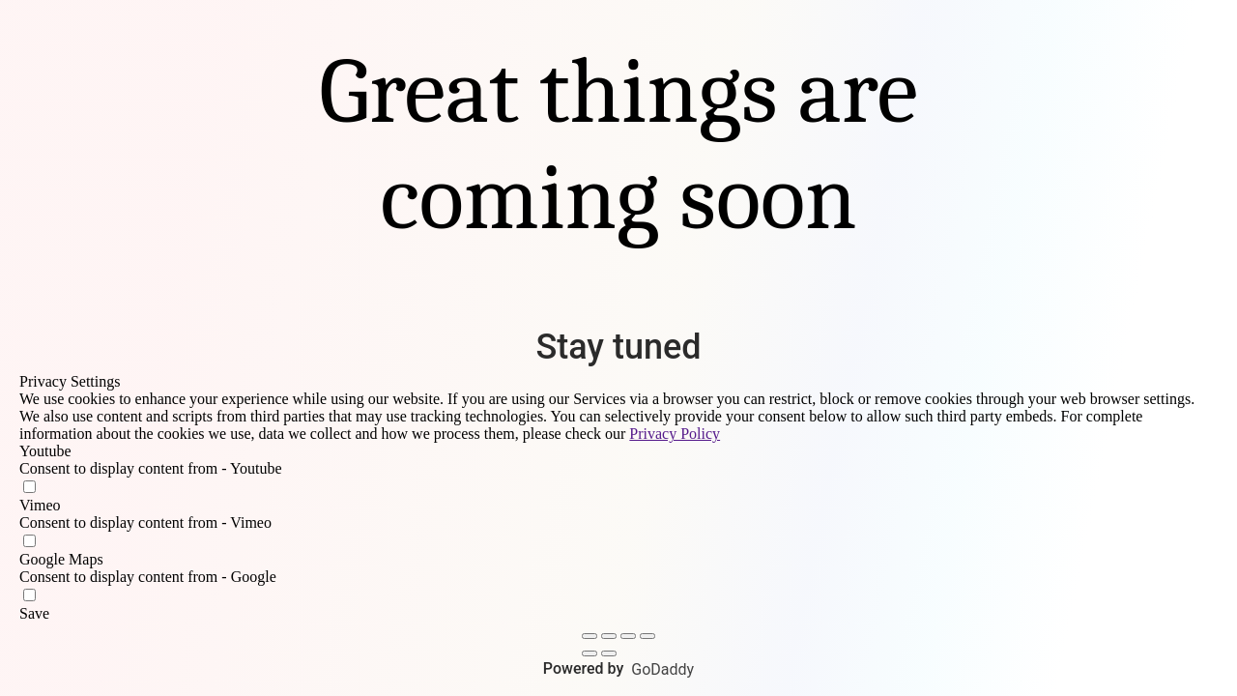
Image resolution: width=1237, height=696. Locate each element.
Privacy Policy (674, 433)
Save (34, 613)
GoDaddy (662, 669)
